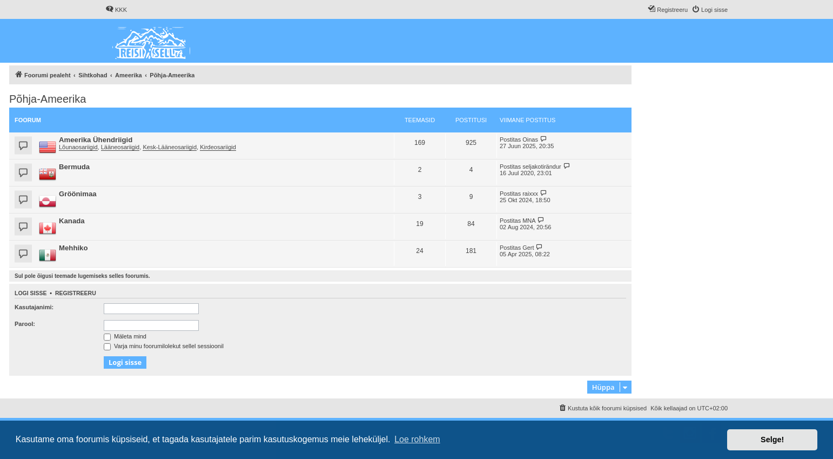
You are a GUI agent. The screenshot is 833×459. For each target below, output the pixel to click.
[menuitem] (116, 9)
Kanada (72, 221)
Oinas (530, 139)
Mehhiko (73, 248)
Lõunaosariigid (78, 147)
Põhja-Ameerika (47, 99)
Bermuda (74, 167)
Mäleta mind (125, 336)
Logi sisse (31, 293)
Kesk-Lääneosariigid (170, 147)
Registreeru (75, 293)
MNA (528, 220)
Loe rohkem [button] (417, 439)
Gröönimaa (78, 194)
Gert (528, 247)
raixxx (530, 193)
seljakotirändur (541, 166)
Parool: (25, 324)
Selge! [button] (772, 439)
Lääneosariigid (120, 147)
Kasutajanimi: (34, 307)
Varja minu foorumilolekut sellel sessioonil (164, 346)
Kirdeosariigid (218, 147)
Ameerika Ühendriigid (95, 140)
